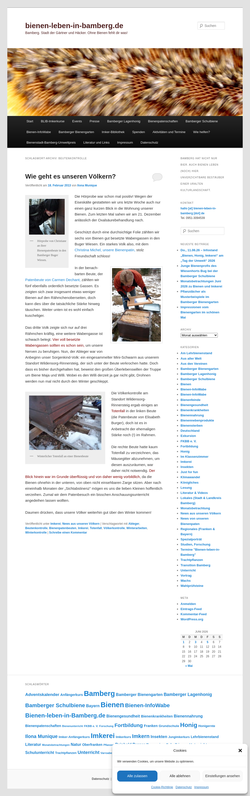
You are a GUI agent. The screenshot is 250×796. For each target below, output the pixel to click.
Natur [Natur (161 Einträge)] (76, 744)
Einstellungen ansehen (222, 776)
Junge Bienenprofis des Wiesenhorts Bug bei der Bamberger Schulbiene (199, 271)
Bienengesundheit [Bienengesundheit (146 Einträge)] (123, 716)
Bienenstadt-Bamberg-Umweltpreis (51, 142)
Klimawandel (190, 477)
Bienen (186, 384)
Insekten (187, 467)
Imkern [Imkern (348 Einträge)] (141, 736)
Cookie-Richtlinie (162, 787)
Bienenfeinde (191, 400)
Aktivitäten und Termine (169, 132)
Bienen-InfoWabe (38, 132)
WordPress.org (192, 619)
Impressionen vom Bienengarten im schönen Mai (200, 312)
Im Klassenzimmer (194, 456)
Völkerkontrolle (114, 528)
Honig (185, 451)
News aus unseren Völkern (81, 523)
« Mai (189, 666)
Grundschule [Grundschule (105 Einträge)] (169, 726)
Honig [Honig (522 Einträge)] (188, 725)
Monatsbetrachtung (195, 508)
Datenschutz (184, 787)
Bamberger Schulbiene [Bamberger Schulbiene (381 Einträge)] (55, 705)
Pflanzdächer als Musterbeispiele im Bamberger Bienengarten (200, 297)
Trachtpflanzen (192, 560)
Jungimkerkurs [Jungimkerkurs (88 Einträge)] (179, 737)
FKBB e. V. (189, 441)
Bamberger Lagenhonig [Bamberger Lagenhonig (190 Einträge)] (188, 694)
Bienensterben (192, 425)
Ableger (133, 523)
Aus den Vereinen (194, 363)
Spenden (138, 132)
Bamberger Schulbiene (202, 121)
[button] (240, 750)
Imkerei (55, 523)
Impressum (201, 787)
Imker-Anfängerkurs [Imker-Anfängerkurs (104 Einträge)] (74, 737)
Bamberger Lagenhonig (123, 121)
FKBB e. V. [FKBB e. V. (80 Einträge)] (91, 726)
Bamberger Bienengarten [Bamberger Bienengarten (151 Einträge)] (139, 694)
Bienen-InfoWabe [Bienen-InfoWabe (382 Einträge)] (147, 705)
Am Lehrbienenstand (196, 353)
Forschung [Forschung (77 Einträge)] (106, 726)
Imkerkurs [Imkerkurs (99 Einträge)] (123, 737)
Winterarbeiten (136, 528)
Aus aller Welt (191, 358)
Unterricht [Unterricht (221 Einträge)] (89, 752)
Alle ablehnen (180, 776)
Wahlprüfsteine (192, 586)
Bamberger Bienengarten (76, 132)
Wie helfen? (201, 132)
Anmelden (188, 604)
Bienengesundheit (194, 405)
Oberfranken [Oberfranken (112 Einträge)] (92, 745)
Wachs (186, 580)
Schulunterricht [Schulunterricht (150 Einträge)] (39, 752)
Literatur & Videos (194, 493)
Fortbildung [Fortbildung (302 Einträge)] (129, 725)
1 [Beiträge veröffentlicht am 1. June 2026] (183, 642)
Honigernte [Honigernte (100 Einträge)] (206, 726)
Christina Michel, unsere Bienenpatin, (105, 250)
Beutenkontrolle (36, 528)
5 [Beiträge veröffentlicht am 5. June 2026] (207, 642)
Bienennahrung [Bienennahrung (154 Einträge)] (188, 716)
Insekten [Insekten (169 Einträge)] (159, 736)
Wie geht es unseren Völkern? (70, 176)
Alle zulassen (137, 776)
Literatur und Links (96, 142)
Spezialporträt (191, 539)
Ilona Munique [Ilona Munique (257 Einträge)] (41, 736)
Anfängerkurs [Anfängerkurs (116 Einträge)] (71, 695)
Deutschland (190, 430)
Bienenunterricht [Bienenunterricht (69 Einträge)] (72, 726)
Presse (94, 121)
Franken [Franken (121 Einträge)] (151, 726)
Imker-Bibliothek (113, 132)
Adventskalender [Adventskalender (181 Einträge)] (42, 694)
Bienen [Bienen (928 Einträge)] (112, 705)
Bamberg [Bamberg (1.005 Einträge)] (99, 693)
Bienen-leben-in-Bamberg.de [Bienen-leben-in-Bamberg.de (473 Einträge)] (65, 715)
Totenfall (96, 528)
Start (29, 121)
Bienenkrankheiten (195, 410)
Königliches (190, 482)
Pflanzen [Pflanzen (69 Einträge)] (109, 744)
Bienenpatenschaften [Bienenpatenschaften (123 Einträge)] (43, 726)
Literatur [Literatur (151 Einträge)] (33, 744)
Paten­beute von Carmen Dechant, (53, 280)
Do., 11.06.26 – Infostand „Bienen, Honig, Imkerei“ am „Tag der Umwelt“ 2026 (202, 255)
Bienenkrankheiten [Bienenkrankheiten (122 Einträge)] (157, 716)
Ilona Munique (87, 185)
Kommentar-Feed (194, 614)
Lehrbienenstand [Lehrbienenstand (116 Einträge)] (205, 737)
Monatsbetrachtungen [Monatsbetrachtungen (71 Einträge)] (56, 744)
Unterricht (188, 570)
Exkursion (188, 436)
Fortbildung (189, 446)
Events (77, 121)
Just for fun (189, 472)
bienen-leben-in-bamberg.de (74, 26)
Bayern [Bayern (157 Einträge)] (93, 706)
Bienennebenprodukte (197, 420)
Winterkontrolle (36, 532)
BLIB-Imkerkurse (52, 121)
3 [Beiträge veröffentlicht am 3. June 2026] (196, 642)
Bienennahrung (192, 415)
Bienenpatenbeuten (62, 528)
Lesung (186, 487)
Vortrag (186, 575)
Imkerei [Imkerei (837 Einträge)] (103, 735)
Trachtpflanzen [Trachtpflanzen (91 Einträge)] (66, 753)
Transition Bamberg (195, 565)
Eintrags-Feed (191, 609)
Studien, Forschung (195, 544)
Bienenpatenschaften (163, 121)
